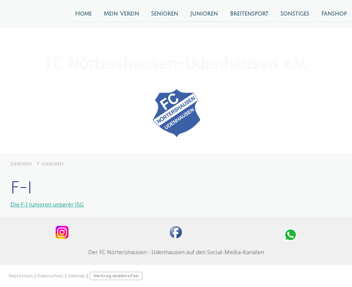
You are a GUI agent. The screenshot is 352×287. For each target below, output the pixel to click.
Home (83, 13)
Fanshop (334, 13)
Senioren (164, 13)
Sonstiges (294, 13)
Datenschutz (50, 275)
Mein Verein (121, 13)
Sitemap (76, 275)
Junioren (204, 13)
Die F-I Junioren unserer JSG (47, 204)
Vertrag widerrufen (116, 275)
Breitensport (249, 13)
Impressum (21, 275)
